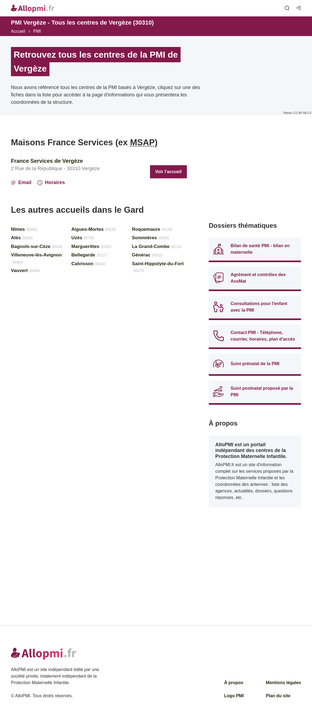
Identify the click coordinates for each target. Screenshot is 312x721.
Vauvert (25, 270)
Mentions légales (283, 682)
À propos (233, 682)
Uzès (82, 237)
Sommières (150, 237)
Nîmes (24, 229)
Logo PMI (234, 695)
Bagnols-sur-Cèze (36, 246)
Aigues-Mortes (93, 229)
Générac (147, 255)
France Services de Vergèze (47, 161)
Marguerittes (91, 246)
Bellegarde (89, 255)
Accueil (18, 31)
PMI (37, 31)
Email (21, 182)
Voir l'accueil (168, 171)
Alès (22, 237)
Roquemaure (152, 229)
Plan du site (278, 695)
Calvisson (88, 263)
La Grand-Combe (157, 246)
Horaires (51, 182)
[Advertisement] (255, 175)
